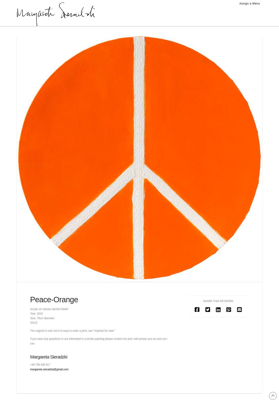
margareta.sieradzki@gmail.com (49, 369)
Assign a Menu (250, 3)
